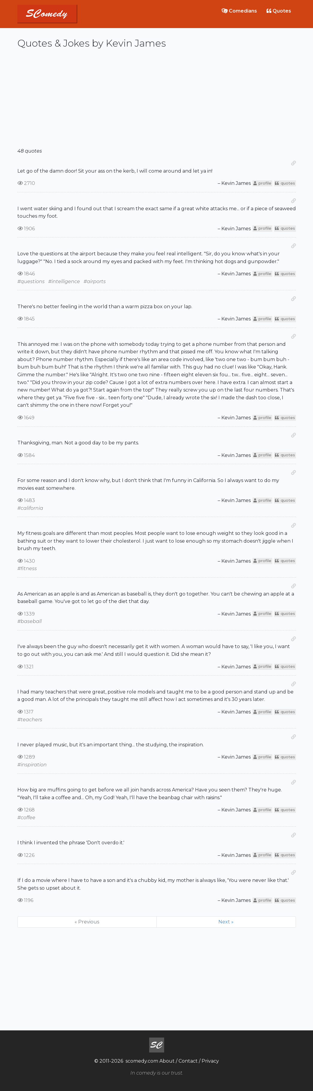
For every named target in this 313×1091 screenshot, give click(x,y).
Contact (188, 1061)
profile (262, 183)
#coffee (26, 817)
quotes (285, 183)
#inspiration (32, 765)
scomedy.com (141, 1061)
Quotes (279, 11)
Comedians (239, 11)
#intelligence (64, 281)
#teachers (29, 719)
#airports (95, 281)
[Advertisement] (156, 100)
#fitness (27, 568)
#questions (31, 281)
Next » (226, 922)
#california (30, 508)
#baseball (29, 621)
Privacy (210, 1061)
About (167, 1061)
